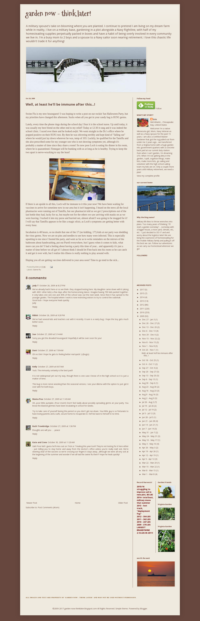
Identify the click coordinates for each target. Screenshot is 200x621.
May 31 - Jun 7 (149, 432)
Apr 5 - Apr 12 (148, 459)
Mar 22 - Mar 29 (149, 462)
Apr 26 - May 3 (149, 447)
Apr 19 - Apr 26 (149, 451)
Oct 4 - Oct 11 (148, 364)
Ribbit (35, 315)
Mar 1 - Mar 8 (148, 474)
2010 (142, 312)
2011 (142, 308)
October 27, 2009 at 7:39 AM (50, 350)
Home (77, 503)
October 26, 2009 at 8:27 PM (52, 285)
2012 (142, 304)
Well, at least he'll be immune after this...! (157, 354)
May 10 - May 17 (150, 440)
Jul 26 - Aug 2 (148, 402)
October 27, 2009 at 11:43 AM (57, 399)
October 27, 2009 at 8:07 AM (51, 366)
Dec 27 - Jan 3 (148, 319)
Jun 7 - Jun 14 (148, 428)
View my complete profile (148, 175)
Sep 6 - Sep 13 (149, 379)
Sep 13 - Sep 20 (149, 375)
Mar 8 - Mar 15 (149, 470)
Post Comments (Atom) (48, 507)
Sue (34, 334)
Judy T (35, 285)
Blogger (143, 608)
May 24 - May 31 (150, 436)
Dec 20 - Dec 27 (149, 323)
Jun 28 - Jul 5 (148, 417)
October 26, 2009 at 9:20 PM (52, 315)
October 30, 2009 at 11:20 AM (61, 442)
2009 (142, 316)
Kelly (34, 366)
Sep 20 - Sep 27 (149, 371)
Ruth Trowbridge (40, 426)
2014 (142, 297)
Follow (159, 108)
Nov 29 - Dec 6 (149, 334)
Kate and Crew (39, 442)
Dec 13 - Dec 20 (149, 327)
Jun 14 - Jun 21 (149, 424)
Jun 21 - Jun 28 (149, 421)
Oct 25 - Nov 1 (149, 349)
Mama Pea (37, 399)
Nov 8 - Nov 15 (149, 342)
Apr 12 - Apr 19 (149, 455)
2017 (142, 289)
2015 (142, 293)
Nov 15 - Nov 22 (150, 338)
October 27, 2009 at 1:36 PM (63, 426)
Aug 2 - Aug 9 (148, 398)
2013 (142, 301)
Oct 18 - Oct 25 (149, 360)
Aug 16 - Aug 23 (149, 390)
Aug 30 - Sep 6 (149, 383)
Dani (34, 350)
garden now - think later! (58, 13)
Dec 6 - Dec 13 (149, 331)
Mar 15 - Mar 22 (149, 466)
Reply (34, 306)
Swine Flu (37, 269)
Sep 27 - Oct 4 (148, 368)
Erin (155, 119)
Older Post (123, 503)
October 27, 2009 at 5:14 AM (49, 334)
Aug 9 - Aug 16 (149, 394)
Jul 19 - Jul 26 (148, 406)
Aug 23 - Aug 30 (149, 386)
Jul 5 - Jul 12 (147, 413)
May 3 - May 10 (149, 444)
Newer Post (31, 503)
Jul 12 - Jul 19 (148, 409)
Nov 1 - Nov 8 (148, 346)
